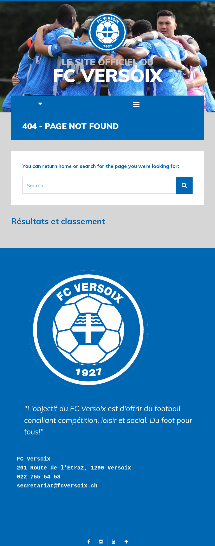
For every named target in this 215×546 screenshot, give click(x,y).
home (65, 166)
